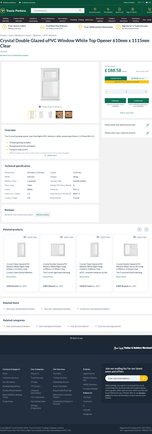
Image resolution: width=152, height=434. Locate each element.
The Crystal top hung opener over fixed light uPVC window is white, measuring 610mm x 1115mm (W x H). (50, 137)
